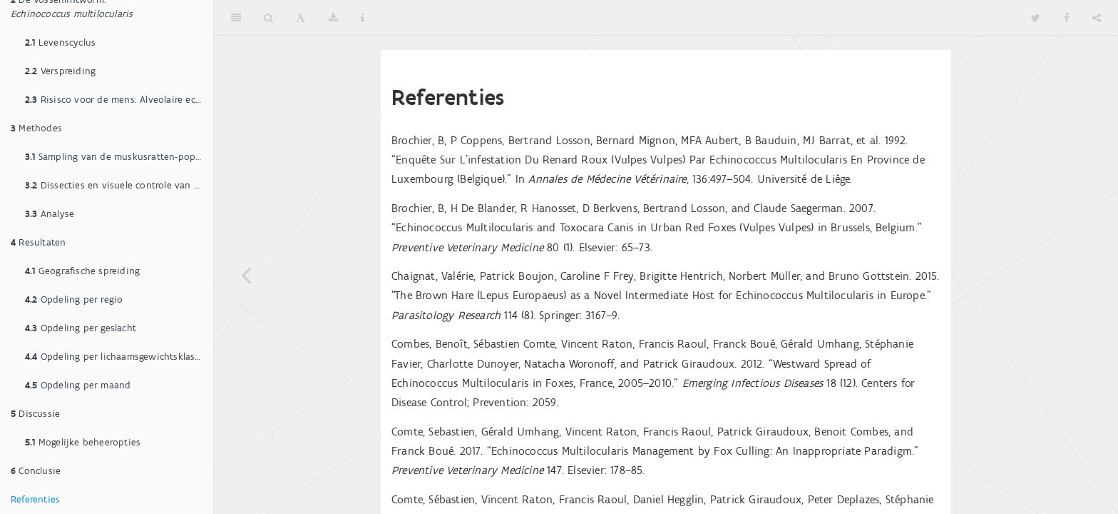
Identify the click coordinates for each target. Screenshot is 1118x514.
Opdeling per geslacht (80, 328)
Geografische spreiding (82, 271)
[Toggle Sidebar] (236, 18)
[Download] (333, 18)
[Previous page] (246, 275)
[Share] (1096, 18)
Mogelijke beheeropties (82, 442)
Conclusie (36, 471)
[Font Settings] (300, 18)
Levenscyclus (60, 42)
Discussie (35, 414)
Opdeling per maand (77, 385)
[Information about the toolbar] (362, 18)
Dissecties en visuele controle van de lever (119, 185)
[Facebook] (1066, 18)
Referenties (35, 499)
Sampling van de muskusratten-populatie (119, 157)
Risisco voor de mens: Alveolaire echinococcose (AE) (119, 100)
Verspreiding (60, 71)
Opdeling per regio (74, 299)
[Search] (268, 18)
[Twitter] (1036, 18)
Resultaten (38, 242)
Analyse (49, 214)
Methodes (36, 128)
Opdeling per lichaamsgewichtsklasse (115, 357)
